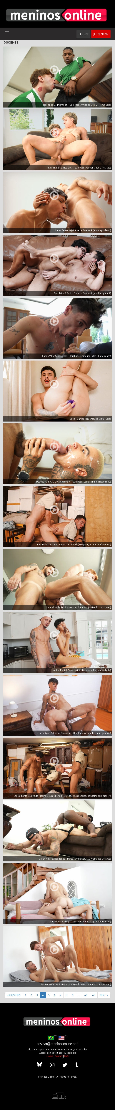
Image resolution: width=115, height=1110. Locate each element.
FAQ (66, 1056)
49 (93, 995)
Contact (59, 1056)
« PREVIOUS (13, 995)
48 (86, 995)
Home (50, 1056)
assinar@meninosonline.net (57, 1043)
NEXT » (104, 995)
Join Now (101, 34)
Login (83, 34)
